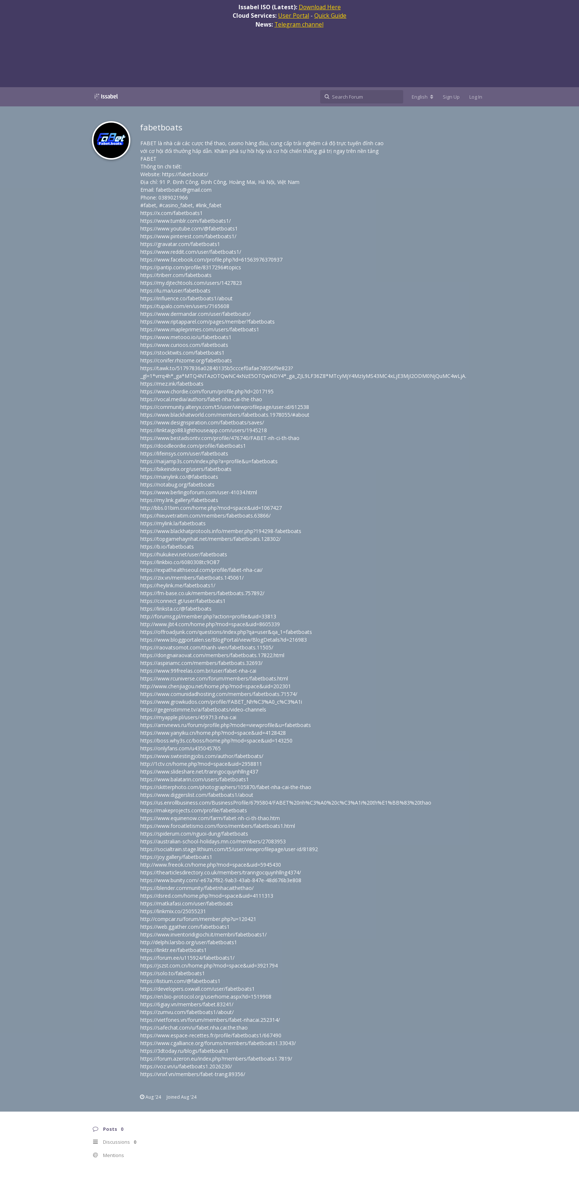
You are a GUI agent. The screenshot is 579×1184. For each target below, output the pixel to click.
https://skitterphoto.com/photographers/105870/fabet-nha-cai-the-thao (225, 787)
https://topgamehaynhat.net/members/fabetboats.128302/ (210, 538)
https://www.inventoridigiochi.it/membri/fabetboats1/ (203, 934)
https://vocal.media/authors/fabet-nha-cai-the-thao (201, 399)
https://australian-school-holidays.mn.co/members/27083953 (213, 841)
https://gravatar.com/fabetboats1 (180, 244)
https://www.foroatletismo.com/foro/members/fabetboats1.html (217, 825)
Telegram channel (298, 24)
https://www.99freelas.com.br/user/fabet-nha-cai (198, 670)
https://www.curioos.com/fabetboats (184, 344)
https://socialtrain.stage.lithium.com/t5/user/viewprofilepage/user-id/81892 (229, 849)
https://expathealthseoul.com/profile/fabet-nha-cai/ (201, 569)
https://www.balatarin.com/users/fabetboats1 (194, 779)
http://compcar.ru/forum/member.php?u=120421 (198, 918)
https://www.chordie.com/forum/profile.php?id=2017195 (207, 391)
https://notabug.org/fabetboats (177, 484)
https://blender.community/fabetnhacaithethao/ (197, 887)
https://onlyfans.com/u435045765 (180, 748)
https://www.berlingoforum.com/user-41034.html (198, 492)
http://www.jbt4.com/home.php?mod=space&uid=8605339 (210, 624)
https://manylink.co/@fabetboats (179, 476)
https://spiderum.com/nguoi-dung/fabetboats (194, 833)
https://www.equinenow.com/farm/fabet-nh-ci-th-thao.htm (210, 818)
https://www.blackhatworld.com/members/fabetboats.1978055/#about (224, 414)
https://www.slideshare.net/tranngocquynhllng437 (199, 771)
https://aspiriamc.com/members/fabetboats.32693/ (201, 662)
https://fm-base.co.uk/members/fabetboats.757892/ (202, 593)
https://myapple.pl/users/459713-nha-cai (188, 717)
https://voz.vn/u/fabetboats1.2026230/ (186, 1066)
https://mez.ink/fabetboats (171, 383)
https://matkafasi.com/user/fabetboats (186, 903)
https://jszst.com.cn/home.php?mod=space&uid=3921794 (209, 965)
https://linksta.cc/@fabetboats (176, 608)
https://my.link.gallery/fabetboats (179, 500)
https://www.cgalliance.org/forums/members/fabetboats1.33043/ (218, 1043)
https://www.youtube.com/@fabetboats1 (189, 228)
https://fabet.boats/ (185, 174)
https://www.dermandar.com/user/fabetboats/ (195, 313)
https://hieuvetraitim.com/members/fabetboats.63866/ (205, 515)
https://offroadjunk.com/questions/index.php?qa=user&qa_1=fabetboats (226, 631)
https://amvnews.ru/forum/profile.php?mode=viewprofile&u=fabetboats (225, 725)
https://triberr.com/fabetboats (176, 275)
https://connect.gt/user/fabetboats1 (183, 600)
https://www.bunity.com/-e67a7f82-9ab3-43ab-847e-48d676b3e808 (220, 880)
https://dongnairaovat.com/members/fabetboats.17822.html (212, 655)
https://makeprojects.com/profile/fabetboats (193, 810)
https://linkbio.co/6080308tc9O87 (179, 562)
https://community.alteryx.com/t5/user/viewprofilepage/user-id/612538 (224, 406)
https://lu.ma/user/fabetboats (175, 290)
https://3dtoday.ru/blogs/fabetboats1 (184, 1050)
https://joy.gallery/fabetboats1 (176, 856)
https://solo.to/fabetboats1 (172, 973)
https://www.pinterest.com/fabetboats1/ (188, 236)
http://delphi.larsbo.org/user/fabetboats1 (188, 942)
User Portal (293, 15)
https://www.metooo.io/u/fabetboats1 (186, 337)
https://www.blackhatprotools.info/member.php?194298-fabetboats (220, 531)
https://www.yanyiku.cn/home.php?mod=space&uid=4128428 (213, 732)
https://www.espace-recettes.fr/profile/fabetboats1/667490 (210, 1035)
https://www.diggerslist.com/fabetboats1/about (196, 794)
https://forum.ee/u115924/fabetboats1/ (187, 957)
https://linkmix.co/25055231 (173, 911)
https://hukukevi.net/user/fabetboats (183, 554)
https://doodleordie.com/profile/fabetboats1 (193, 445)
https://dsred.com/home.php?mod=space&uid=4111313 (206, 895)
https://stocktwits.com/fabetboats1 (182, 352)
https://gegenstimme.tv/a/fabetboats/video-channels (203, 709)
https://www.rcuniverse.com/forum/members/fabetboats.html (214, 678)
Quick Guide (330, 15)
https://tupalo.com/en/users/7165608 (184, 306)
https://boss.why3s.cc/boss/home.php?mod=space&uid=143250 (216, 740)
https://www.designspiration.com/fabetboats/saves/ (202, 422)
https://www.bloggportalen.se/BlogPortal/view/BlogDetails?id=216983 (223, 639)
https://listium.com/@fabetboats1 (180, 981)
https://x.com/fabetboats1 (171, 212)
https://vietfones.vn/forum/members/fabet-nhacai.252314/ (210, 1019)
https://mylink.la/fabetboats (173, 523)
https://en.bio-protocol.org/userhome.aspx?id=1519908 (205, 996)
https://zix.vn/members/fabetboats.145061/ (192, 577)
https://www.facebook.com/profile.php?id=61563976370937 (211, 259)
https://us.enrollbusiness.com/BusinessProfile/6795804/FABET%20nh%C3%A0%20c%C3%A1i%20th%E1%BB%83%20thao (285, 802)
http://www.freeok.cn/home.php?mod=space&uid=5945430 (210, 864)
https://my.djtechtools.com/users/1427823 (191, 282)
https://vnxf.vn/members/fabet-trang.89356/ (192, 1074)
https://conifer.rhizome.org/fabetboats (186, 360)
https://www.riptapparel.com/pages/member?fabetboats (207, 321)
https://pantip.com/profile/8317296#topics (190, 267)
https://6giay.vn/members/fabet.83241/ (186, 1004)
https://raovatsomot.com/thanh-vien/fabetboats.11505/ (206, 647)
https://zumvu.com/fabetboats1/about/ (187, 1012)
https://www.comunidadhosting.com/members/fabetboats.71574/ (218, 693)
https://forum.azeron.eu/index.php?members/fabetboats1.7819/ (216, 1058)
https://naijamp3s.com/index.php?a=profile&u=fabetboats (209, 461)
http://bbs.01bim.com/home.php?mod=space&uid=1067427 (211, 507)
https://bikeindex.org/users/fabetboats (186, 468)
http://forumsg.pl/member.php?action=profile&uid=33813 (208, 616)
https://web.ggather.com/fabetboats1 (185, 926)
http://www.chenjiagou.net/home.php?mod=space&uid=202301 (215, 686)
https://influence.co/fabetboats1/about (186, 298)
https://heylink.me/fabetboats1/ (177, 585)
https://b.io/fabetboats (167, 546)
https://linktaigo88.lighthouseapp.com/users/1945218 (203, 430)
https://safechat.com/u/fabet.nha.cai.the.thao (194, 1027)
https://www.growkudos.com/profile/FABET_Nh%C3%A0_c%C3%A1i (221, 701)
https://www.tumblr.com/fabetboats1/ (185, 220)
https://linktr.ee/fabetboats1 (173, 949)
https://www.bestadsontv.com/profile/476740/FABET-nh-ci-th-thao (219, 437)
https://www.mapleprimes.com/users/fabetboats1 (199, 329)
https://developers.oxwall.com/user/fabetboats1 (197, 988)
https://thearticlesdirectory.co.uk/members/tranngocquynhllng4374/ (220, 872)
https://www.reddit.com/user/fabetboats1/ (190, 251)
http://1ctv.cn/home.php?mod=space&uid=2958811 (201, 763)
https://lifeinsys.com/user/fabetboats (184, 453)
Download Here (320, 7)
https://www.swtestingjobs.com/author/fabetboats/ (201, 756)
